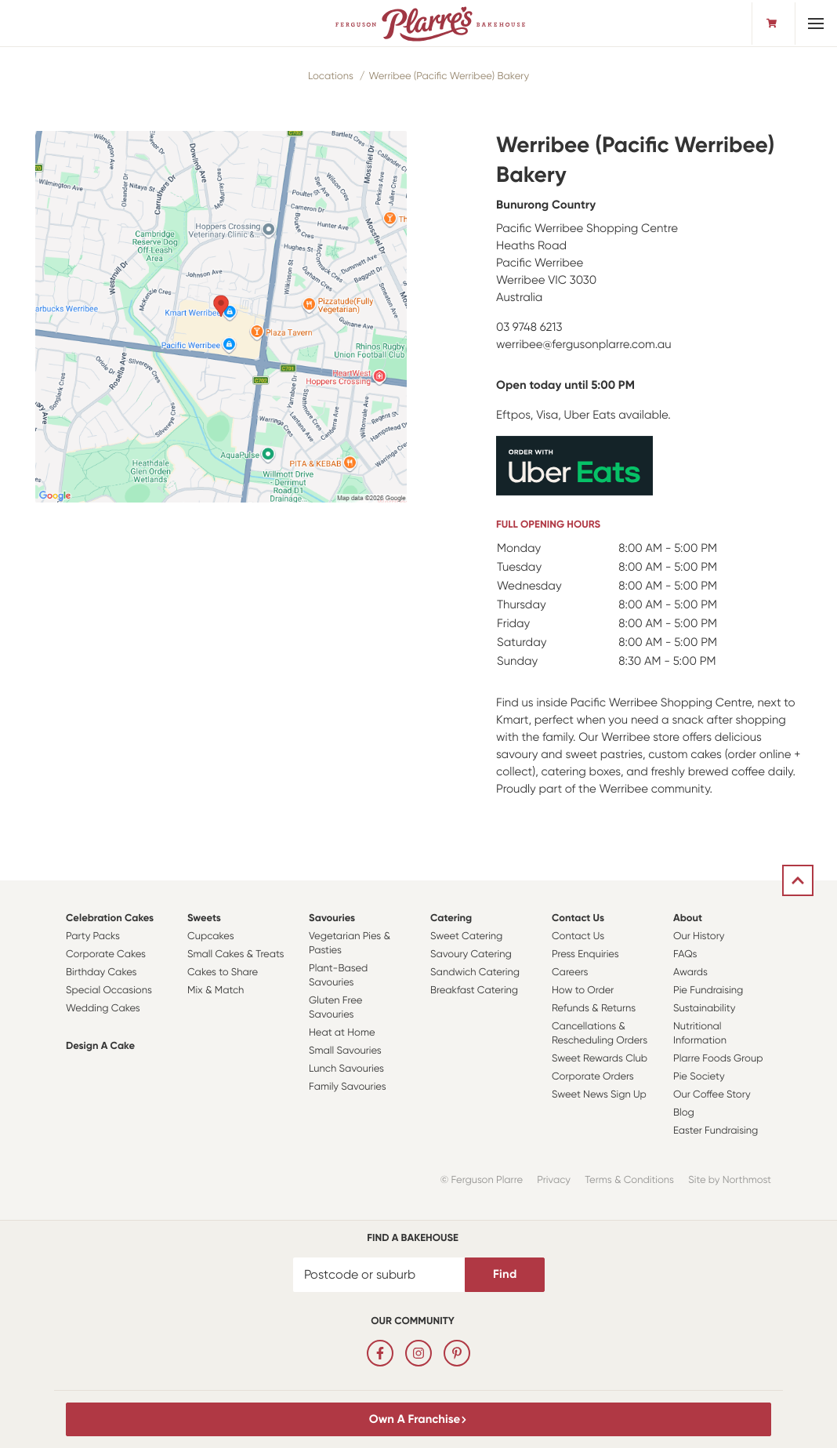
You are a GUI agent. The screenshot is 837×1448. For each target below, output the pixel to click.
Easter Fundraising (715, 1131)
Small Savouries (345, 1051)
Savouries (332, 918)
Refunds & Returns (594, 1008)
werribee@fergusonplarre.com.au (584, 344)
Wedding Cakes (103, 1008)
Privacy (554, 1180)
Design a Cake (100, 1046)
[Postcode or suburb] (379, 1274)
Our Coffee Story (712, 1095)
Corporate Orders (593, 1077)
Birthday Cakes (101, 972)
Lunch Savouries (346, 1069)
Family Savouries (347, 1087)
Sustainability (704, 1008)
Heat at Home (342, 1033)
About (687, 918)
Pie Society (699, 1077)
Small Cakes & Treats (235, 954)
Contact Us (578, 918)
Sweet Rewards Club (599, 1059)
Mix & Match (215, 990)
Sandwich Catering (475, 972)
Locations (330, 76)
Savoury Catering (471, 954)
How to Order (583, 990)
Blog (683, 1113)
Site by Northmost (729, 1180)
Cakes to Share (222, 972)
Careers (570, 972)
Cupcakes (210, 936)
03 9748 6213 (529, 327)
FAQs (685, 954)
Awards (690, 972)
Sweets (204, 918)
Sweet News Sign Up (599, 1095)
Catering (451, 918)
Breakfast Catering (474, 990)
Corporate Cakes (106, 954)
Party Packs (93, 936)
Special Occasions (109, 990)
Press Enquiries (585, 954)
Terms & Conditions (629, 1180)
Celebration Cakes (110, 918)
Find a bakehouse (412, 1238)
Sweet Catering (466, 936)
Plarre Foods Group (718, 1059)
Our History (698, 936)
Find (504, 1274)
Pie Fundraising (708, 990)
